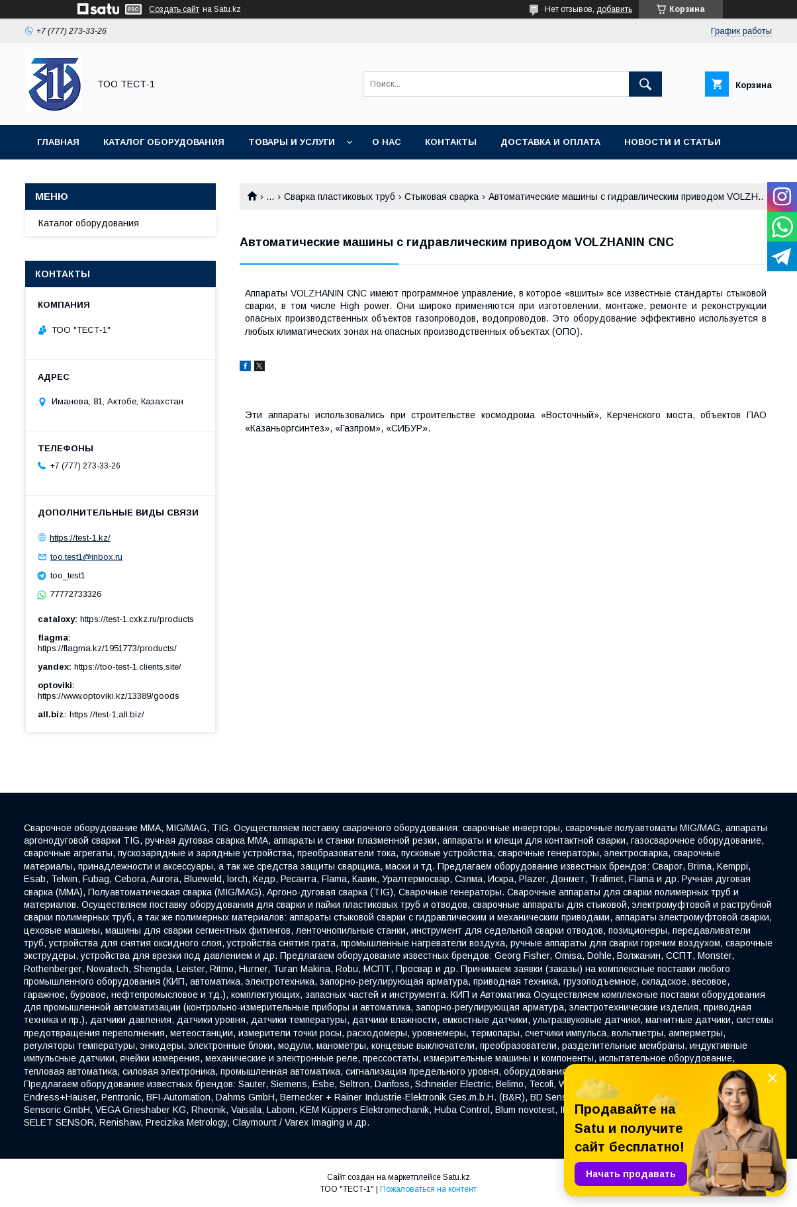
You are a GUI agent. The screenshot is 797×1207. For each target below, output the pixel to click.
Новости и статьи (672, 142)
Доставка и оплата (550, 142)
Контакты (451, 142)
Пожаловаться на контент (428, 1189)
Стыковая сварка (441, 196)
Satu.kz (456, 1177)
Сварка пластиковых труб (339, 196)
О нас (386, 142)
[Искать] (645, 84)
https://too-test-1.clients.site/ (127, 667)
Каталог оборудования (163, 142)
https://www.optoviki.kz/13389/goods (108, 696)
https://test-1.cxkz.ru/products (137, 619)
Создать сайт (174, 9)
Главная (58, 142)
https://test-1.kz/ (80, 538)
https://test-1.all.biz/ (107, 714)
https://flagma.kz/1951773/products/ (107, 648)
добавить (614, 9)
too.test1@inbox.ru (86, 557)
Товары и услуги (291, 142)
